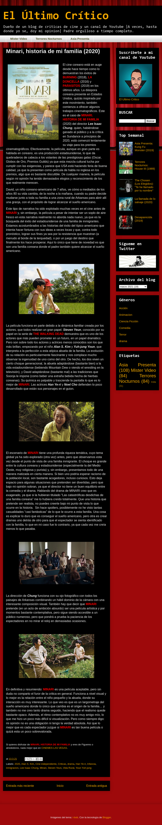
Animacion (125, 314)
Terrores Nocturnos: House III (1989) (145, 165)
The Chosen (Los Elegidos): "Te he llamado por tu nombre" (144, 185)
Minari (43, 767)
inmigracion (12, 767)
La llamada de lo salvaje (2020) (145, 200)
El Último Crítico (56, 16)
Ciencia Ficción (128, 321)
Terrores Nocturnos (49, 38)
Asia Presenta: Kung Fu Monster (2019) (144, 147)
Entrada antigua (96, 785)
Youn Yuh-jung (84, 767)
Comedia (124, 327)
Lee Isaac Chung (29, 767)
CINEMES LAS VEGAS (54, 747)
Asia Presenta (79, 38)
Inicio (60, 785)
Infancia (91, 763)
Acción (123, 308)
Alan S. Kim (27, 763)
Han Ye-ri (81, 763)
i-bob (75, 817)
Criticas (62, 763)
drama (70, 763)
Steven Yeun (55, 767)
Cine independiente (46, 763)
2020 (17, 763)
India (153, 382)
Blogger (107, 817)
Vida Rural (68, 767)
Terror (122, 334)
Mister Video (18, 38)
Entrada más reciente (20, 785)
